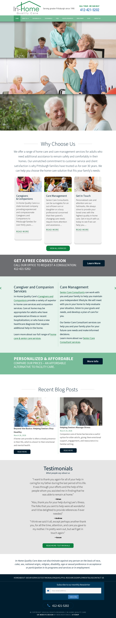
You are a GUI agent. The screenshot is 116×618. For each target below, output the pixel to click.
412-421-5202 (89, 10)
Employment (80, 18)
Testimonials (48, 18)
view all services (58, 248)
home (16, 577)
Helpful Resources (67, 18)
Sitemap (75, 615)
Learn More (93, 263)
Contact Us (97, 18)
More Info (92, 361)
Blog (88, 18)
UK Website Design (45, 615)
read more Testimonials (58, 545)
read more (22, 231)
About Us (25, 18)
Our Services (36, 18)
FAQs (57, 18)
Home (17, 18)
